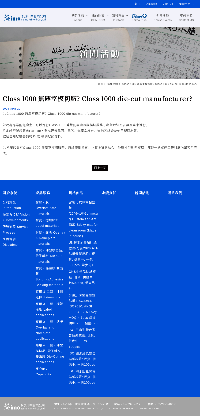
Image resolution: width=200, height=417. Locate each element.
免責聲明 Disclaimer (11, 242)
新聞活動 (112, 84)
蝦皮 (137, 4)
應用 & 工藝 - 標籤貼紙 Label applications (49, 315)
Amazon (151, 4)
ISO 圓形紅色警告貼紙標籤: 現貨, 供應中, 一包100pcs (82, 360)
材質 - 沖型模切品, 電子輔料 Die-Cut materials (49, 261)
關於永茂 (10, 192)
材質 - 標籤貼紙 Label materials (47, 223)
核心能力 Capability (43, 378)
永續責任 (109, 192)
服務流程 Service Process (16, 229)
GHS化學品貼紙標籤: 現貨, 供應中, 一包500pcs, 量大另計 (83, 280)
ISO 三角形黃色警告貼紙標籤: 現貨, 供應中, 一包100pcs (82, 339)
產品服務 (43, 192)
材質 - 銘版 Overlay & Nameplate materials (44, 241)
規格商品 (76, 192)
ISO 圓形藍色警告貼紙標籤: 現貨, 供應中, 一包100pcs (82, 377)
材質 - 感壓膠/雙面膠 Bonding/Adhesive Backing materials (50, 282)
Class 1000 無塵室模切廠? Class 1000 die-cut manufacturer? (159, 84)
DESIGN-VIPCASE (149, 409)
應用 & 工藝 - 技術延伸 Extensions (49, 300)
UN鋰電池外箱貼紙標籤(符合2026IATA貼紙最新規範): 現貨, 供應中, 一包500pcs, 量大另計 (83, 254)
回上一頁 (100, 167)
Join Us (168, 4)
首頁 (100, 84)
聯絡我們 (175, 192)
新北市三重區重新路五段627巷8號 (86, 405)
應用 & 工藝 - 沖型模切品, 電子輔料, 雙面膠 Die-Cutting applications (50, 360)
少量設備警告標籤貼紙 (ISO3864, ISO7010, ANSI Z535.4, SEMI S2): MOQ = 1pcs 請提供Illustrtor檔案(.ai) (83, 310)
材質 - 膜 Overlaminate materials (46, 208)
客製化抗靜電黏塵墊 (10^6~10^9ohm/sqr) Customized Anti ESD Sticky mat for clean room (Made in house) (83, 219)
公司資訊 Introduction (12, 205)
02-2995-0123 (132, 405)
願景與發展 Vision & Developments (16, 217)
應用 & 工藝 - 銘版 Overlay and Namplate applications (49, 336)
